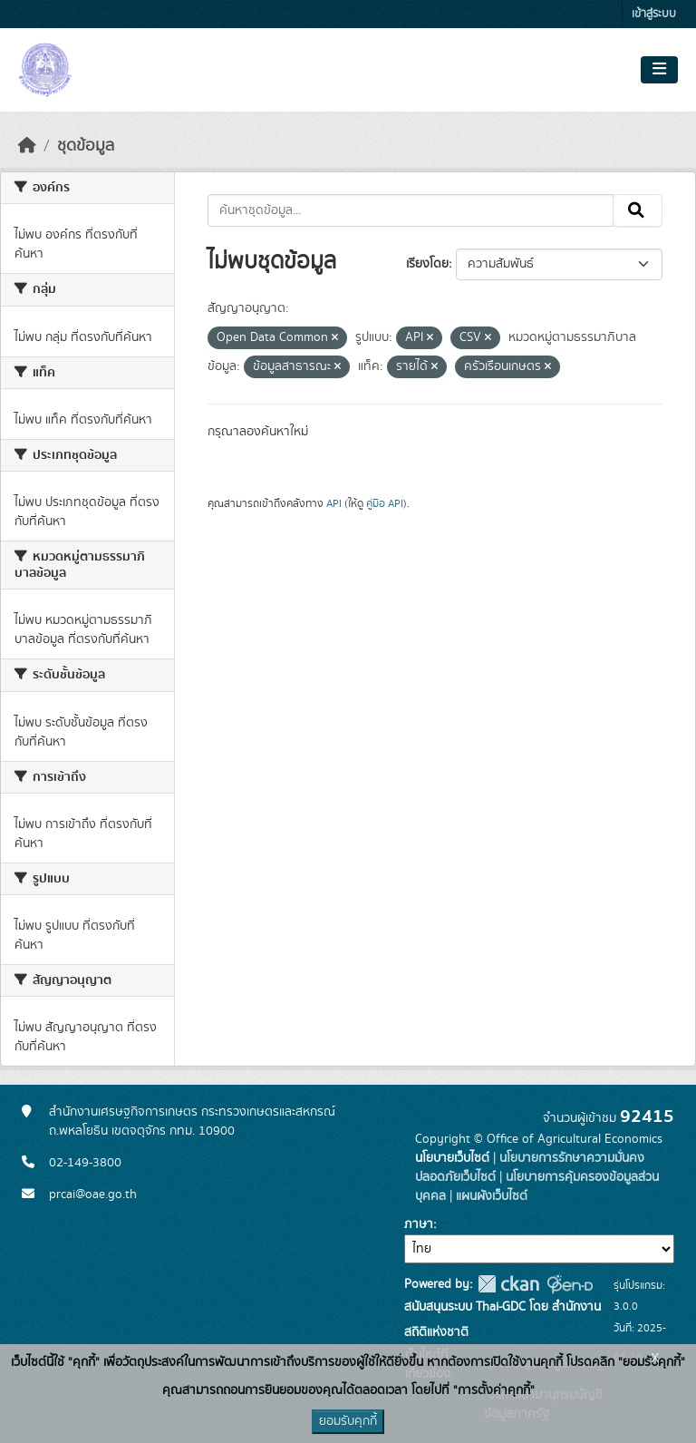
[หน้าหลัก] (27, 146)
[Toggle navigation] (659, 69)
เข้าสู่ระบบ (654, 14)
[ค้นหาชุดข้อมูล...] (411, 210)
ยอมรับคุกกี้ (348, 1421)
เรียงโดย (427, 264)
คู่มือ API (384, 503)
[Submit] (637, 210)
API (334, 503)
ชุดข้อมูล (85, 146)
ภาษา (418, 1224)
